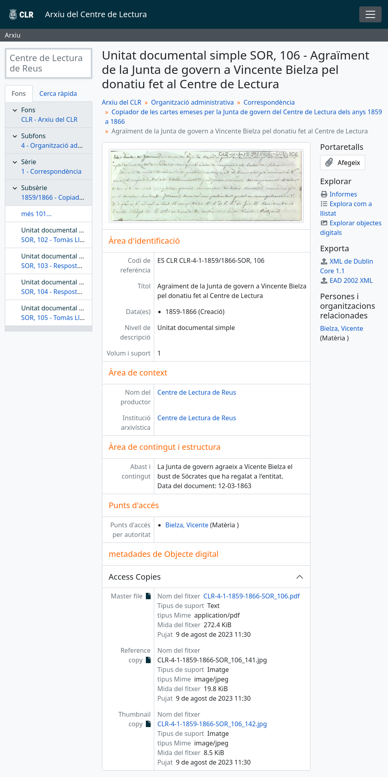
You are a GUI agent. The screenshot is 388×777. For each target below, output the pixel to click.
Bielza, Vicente (187, 525)
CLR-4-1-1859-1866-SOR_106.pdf (251, 596)
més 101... (36, 213)
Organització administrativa (192, 102)
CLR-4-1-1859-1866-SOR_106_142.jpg (212, 723)
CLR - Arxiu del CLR (49, 119)
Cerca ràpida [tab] (58, 93)
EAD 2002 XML (346, 280)
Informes (338, 194)
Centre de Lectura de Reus (196, 392)
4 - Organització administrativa (67, 145)
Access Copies (135, 576)
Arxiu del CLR (121, 102)
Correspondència (268, 102)
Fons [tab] (19, 93)
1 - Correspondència (51, 171)
